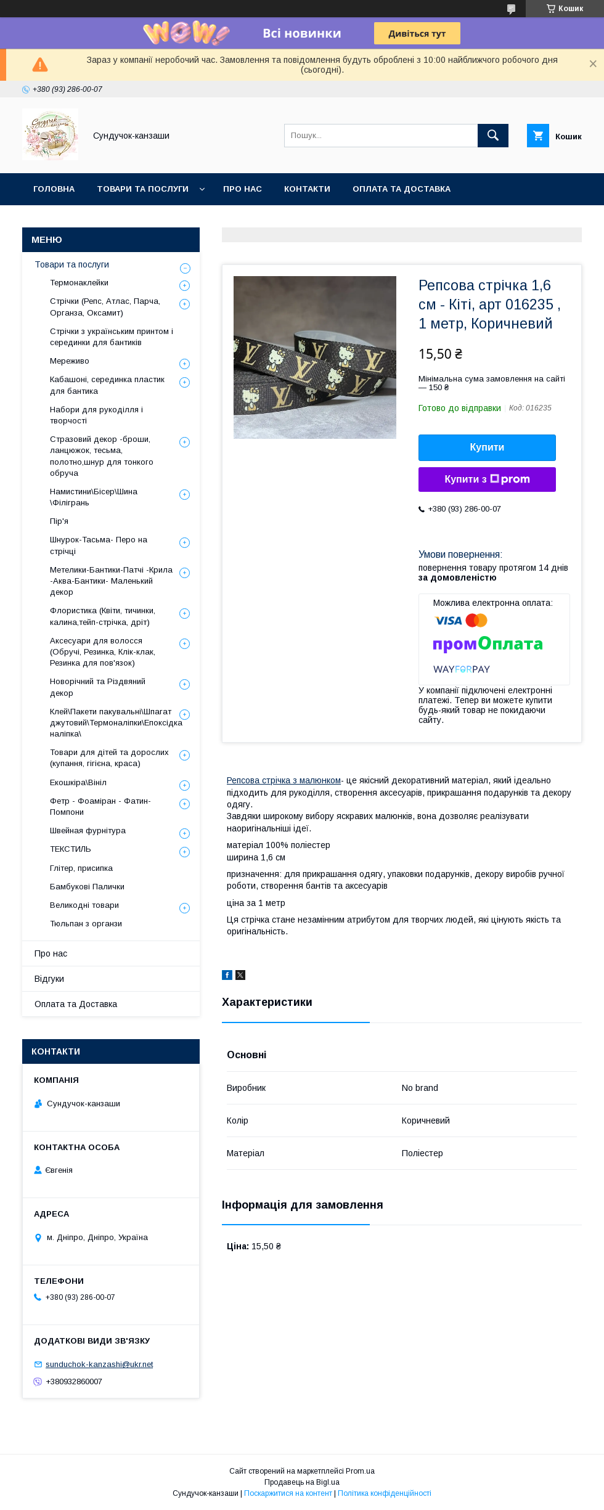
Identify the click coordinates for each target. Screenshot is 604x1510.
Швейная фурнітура (88, 830)
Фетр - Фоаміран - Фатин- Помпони (100, 806)
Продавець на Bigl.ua (302, 1482)
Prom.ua (360, 1471)
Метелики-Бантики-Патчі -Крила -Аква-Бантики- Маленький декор (111, 581)
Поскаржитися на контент (288, 1493)
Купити (487, 447)
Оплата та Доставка (402, 189)
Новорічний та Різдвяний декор (97, 687)
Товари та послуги (143, 189)
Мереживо (69, 360)
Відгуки (49, 979)
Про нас (242, 189)
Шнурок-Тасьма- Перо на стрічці (98, 545)
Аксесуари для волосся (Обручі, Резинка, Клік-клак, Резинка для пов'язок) (102, 651)
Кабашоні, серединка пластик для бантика (107, 385)
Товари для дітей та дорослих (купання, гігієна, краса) (109, 758)
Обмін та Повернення (85, 221)
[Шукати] (493, 135)
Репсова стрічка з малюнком (284, 780)
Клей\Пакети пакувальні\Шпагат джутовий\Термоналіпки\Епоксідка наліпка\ (116, 722)
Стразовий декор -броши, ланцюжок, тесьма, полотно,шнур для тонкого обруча (101, 456)
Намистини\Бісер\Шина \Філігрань (93, 497)
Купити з (486, 479)
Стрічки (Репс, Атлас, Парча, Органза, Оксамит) (105, 306)
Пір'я (59, 521)
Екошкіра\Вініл (78, 782)
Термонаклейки (79, 282)
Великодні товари (84, 905)
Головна (54, 189)
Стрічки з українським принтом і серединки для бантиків (111, 337)
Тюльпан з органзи (86, 923)
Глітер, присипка (81, 868)
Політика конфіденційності (384, 1493)
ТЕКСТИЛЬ (70, 849)
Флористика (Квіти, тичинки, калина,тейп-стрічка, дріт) (102, 616)
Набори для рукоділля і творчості (96, 415)
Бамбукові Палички (87, 886)
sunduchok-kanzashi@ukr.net (99, 1364)
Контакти (307, 189)
